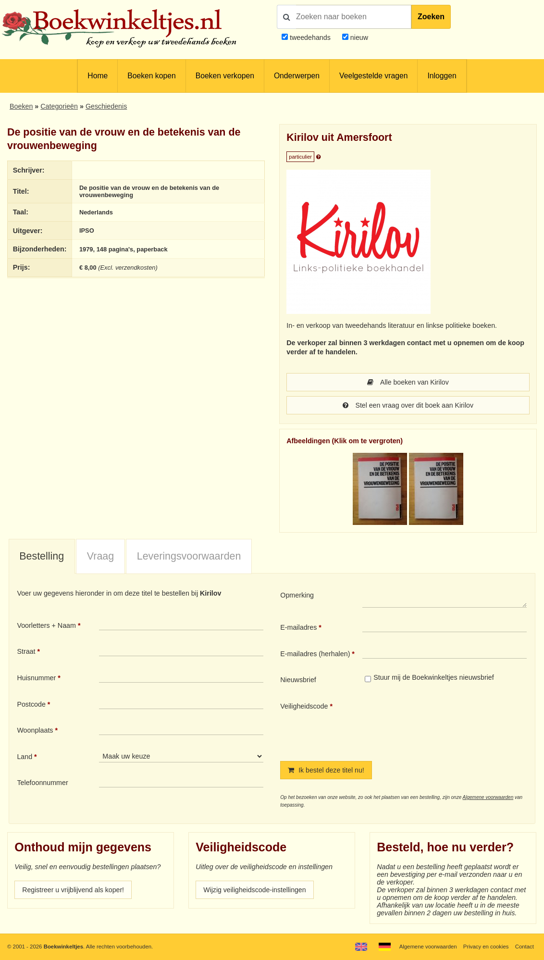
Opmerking (297, 595)
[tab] (42, 556)
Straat (26, 651)
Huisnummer (36, 678)
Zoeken (431, 16)
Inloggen (441, 76)
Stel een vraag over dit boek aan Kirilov (408, 405)
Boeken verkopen (225, 76)
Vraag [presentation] (100, 556)
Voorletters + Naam (46, 625)
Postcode (31, 704)
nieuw (358, 37)
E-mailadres (298, 627)
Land (24, 757)
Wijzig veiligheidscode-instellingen (255, 890)
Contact (524, 946)
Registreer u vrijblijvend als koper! (73, 890)
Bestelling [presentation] (41, 556)
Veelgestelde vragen (373, 76)
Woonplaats (35, 730)
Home (97, 76)
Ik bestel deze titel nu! (326, 770)
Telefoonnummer (42, 782)
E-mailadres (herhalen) (315, 654)
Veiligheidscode (304, 706)
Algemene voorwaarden (488, 797)
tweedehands (310, 37)
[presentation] (443, 723)
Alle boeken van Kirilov (408, 382)
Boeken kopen (151, 76)
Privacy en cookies (485, 946)
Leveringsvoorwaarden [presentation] (189, 556)
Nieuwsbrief (298, 680)
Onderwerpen (297, 76)
